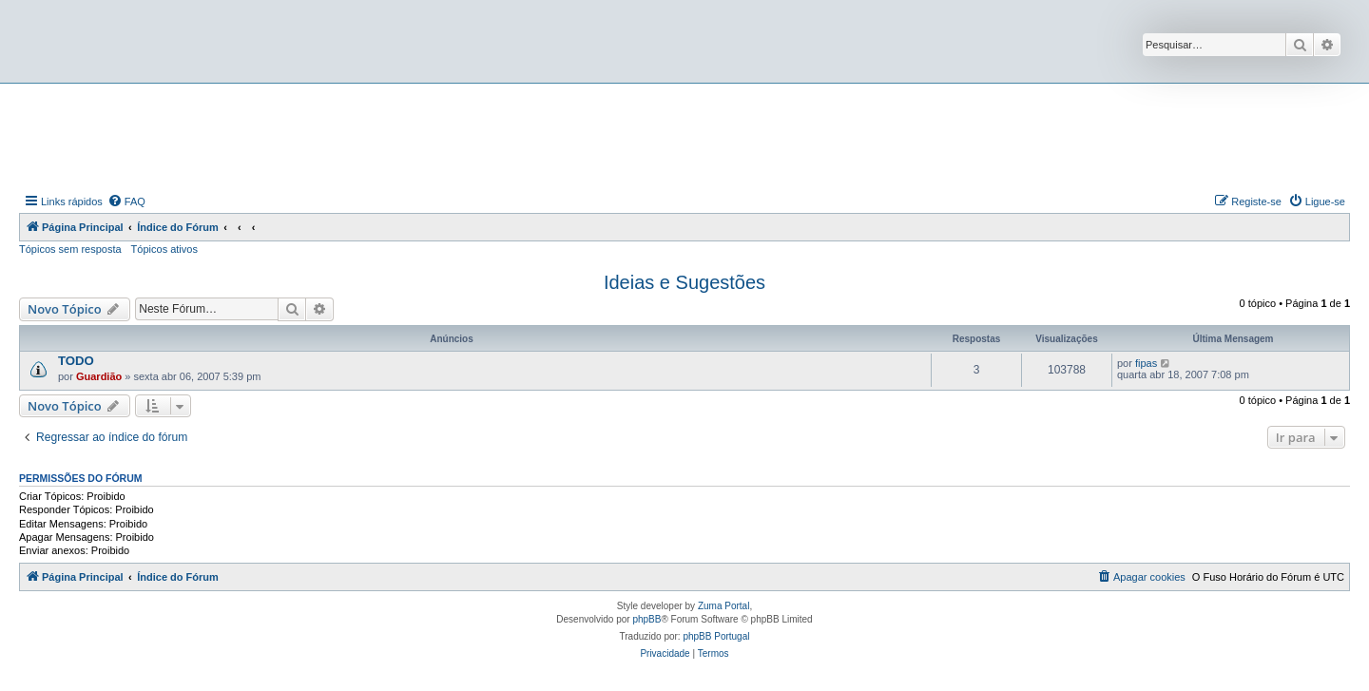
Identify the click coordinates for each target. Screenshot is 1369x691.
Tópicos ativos (164, 249)
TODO (76, 361)
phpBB (646, 619)
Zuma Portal (723, 606)
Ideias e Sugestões (684, 282)
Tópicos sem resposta (70, 249)
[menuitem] (126, 201)
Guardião (99, 376)
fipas (1146, 363)
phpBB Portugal (716, 636)
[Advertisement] (684, 136)
